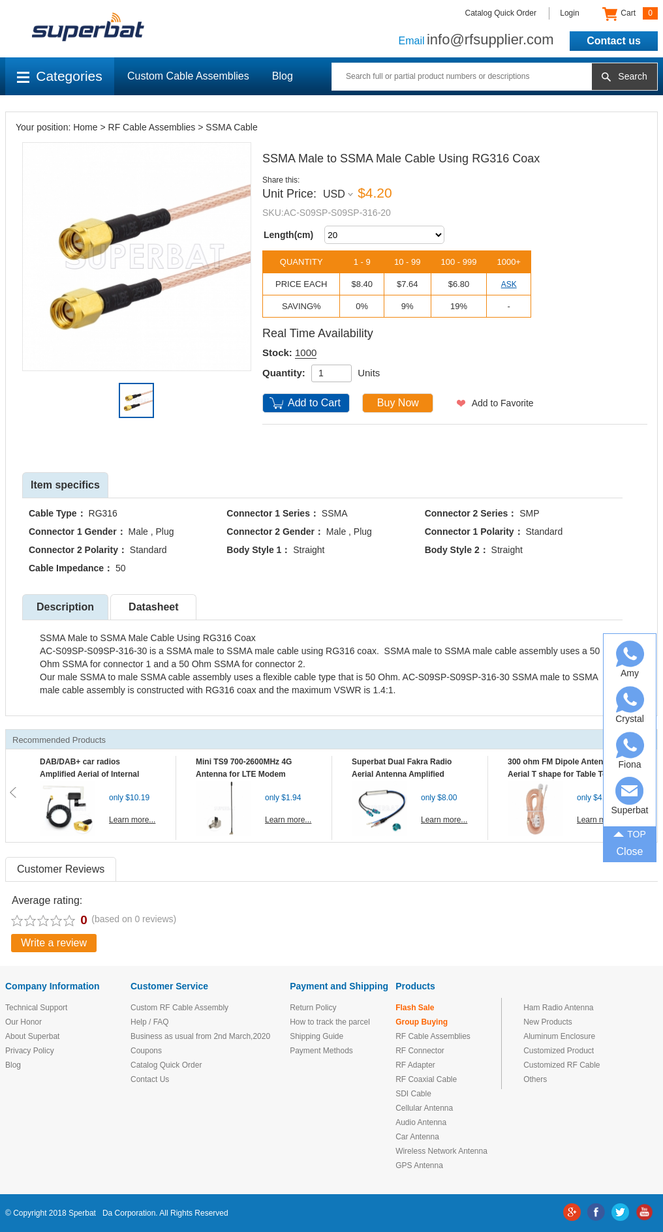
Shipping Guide (316, 1036)
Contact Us (150, 1079)
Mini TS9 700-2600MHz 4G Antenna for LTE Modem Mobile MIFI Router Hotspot (247, 774)
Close (630, 851)
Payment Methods (321, 1050)
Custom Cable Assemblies (188, 76)
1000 (305, 352)
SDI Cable (413, 1093)
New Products (547, 1022)
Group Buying (421, 1022)
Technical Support (36, 1007)
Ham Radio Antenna (558, 1007)
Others (535, 1079)
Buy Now (398, 402)
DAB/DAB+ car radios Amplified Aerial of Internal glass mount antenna (89, 774)
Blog (282, 76)
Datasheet (153, 606)
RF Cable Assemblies (152, 127)
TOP (629, 833)
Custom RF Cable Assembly (179, 1007)
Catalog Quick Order (500, 13)
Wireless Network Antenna (441, 1151)
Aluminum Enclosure (559, 1036)
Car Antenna (417, 1136)
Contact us (614, 40)
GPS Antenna (419, 1165)
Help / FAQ (150, 1022)
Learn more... (132, 819)
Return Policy (313, 1007)
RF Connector (419, 1050)
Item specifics (65, 484)
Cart (630, 14)
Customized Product (558, 1050)
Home (85, 127)
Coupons (146, 1050)
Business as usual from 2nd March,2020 (200, 1036)
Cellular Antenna (424, 1108)
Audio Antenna (420, 1122)
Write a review (54, 942)
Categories (59, 75)
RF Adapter (415, 1065)
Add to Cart (314, 402)
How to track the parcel (330, 1022)
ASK (509, 284)
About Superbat (32, 1036)
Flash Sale (414, 1007)
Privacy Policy (29, 1050)
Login (569, 13)
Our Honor (23, 1022)
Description (65, 606)
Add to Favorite (503, 403)
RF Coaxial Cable (426, 1079)
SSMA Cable (231, 127)
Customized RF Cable (561, 1065)
